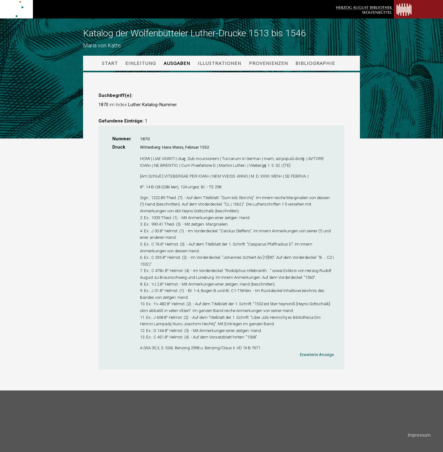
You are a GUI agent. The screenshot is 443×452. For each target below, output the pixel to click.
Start (110, 63)
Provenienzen (268, 63)
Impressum (419, 435)
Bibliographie (315, 63)
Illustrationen (219, 63)
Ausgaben (177, 63)
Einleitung (140, 63)
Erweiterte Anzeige (317, 354)
